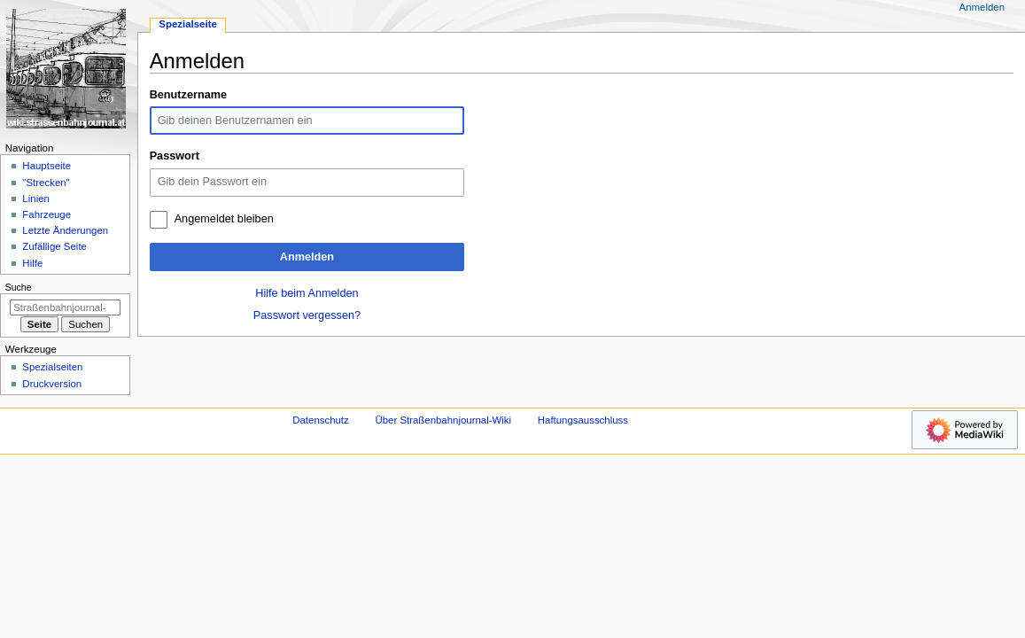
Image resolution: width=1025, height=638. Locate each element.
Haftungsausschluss (583, 420)
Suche (18, 287)
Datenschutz (320, 420)
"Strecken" (45, 182)
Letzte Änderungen (65, 230)
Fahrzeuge (46, 214)
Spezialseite (188, 24)
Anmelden (307, 257)
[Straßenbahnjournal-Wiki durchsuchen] (65, 307)
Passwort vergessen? (307, 315)
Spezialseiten (52, 367)
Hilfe (32, 263)
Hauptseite (46, 165)
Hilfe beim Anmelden (306, 293)
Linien (36, 198)
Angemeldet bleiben (224, 219)
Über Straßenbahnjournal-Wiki (443, 420)
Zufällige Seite (54, 246)
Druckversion (52, 383)
